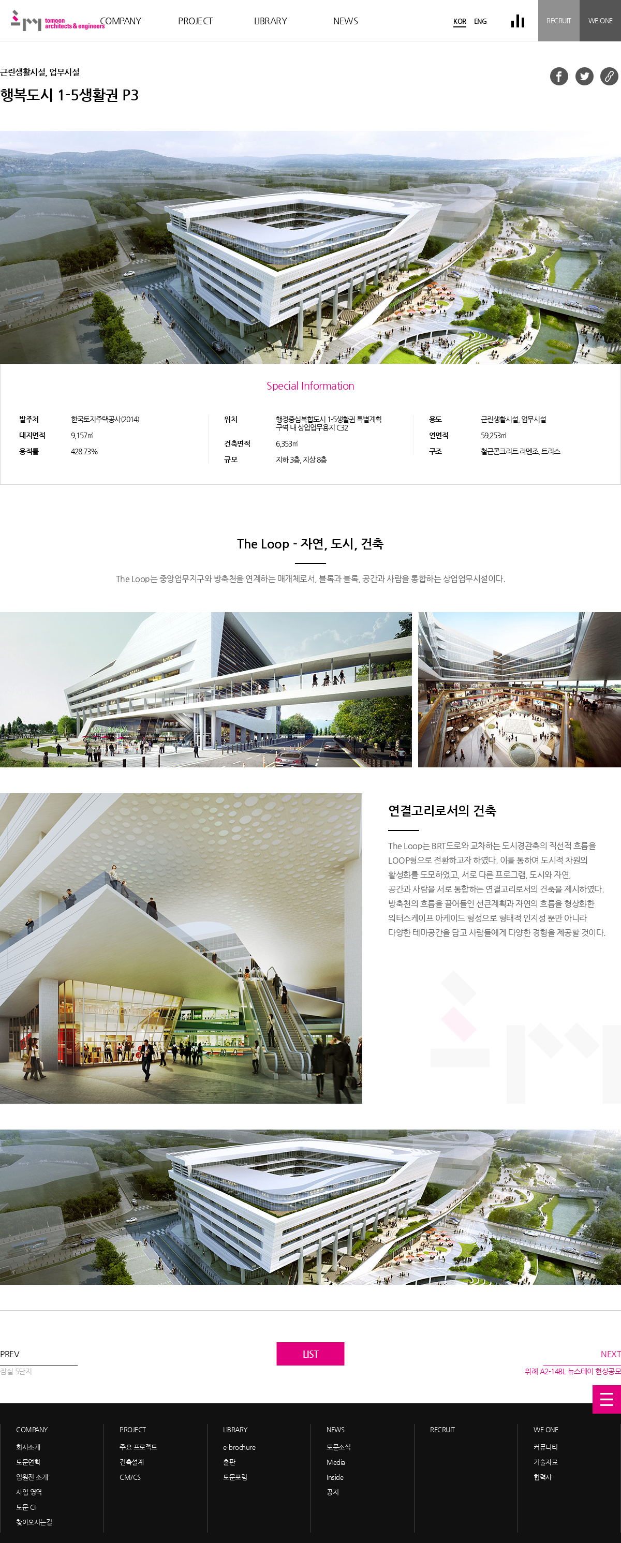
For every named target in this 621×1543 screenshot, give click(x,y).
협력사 (543, 1477)
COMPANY (120, 21)
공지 (332, 1492)
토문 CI (26, 1507)
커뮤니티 (545, 1447)
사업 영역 (29, 1492)
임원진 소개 (32, 1477)
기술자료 (545, 1462)
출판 (229, 1462)
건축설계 (131, 1462)
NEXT (573, 1363)
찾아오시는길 (34, 1522)
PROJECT (195, 21)
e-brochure (239, 1447)
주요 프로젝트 (138, 1447)
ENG (480, 21)
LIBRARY (270, 21)
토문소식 (338, 1447)
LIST (311, 1353)
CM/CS (130, 1477)
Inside (335, 1477)
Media (336, 1462)
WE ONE (600, 20)
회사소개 (28, 1447)
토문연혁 (28, 1462)
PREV (16, 1363)
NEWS (345, 21)
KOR (459, 21)
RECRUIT (558, 20)
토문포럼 (235, 1477)
